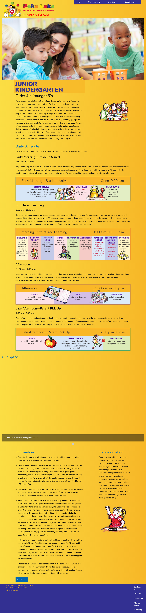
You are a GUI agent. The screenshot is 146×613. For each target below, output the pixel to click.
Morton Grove (137, 604)
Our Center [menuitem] (112, 2)
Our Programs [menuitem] (94, 2)
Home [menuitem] (77, 2)
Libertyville (138, 598)
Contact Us (21, 579)
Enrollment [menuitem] (129, 2)
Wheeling (138, 609)
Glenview (138, 593)
